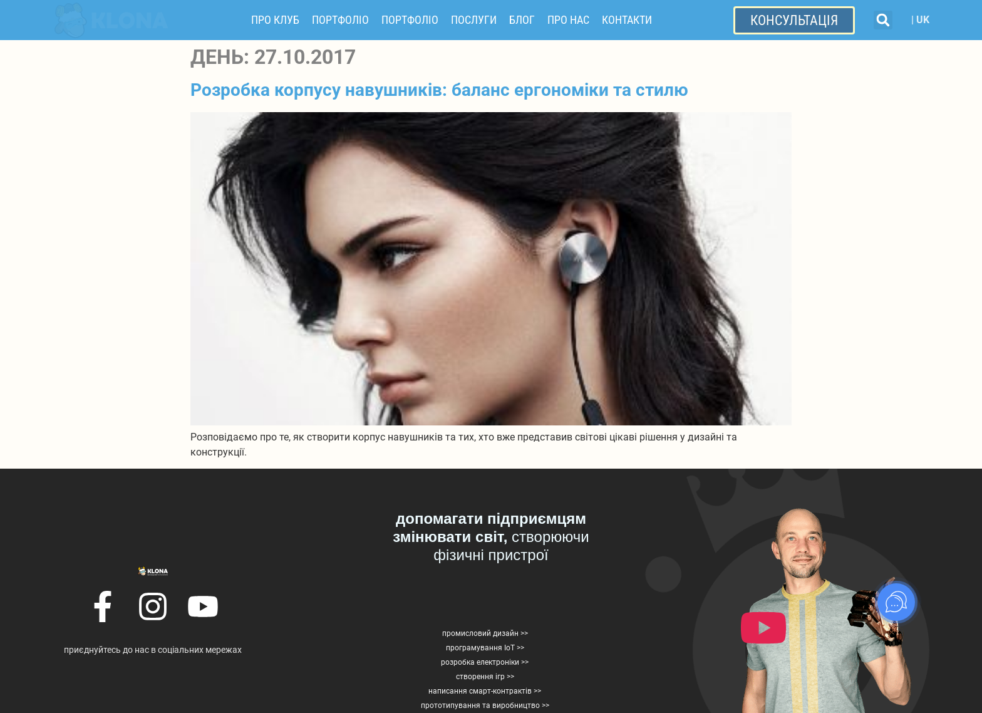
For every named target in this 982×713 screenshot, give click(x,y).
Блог (522, 19)
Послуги (474, 19)
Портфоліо (340, 19)
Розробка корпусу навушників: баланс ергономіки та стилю (439, 90)
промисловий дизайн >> (485, 633)
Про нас (568, 19)
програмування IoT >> (485, 647)
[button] (883, 20)
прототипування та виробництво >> (485, 705)
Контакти (627, 19)
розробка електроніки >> (485, 662)
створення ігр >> (485, 676)
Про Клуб (275, 19)
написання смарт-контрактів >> (484, 691)
